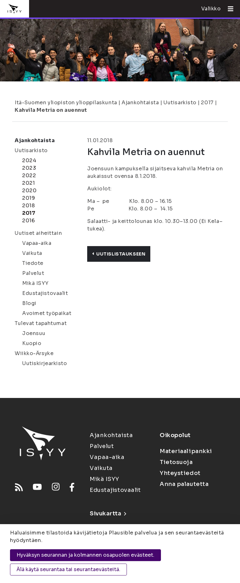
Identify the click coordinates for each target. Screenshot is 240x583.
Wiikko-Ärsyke (34, 353)
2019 (28, 198)
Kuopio (31, 343)
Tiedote (32, 263)
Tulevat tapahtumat (41, 323)
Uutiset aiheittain (38, 233)
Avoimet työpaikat (47, 313)
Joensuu (34, 333)
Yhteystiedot (180, 473)
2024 (29, 160)
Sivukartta (108, 513)
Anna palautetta (184, 484)
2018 (28, 205)
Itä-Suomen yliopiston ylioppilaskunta (66, 102)
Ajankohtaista (140, 102)
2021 (28, 183)
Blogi (29, 303)
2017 (207, 102)
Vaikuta (32, 253)
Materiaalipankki (186, 451)
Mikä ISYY (35, 283)
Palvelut (33, 273)
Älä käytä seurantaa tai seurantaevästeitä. (68, 569)
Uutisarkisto (180, 102)
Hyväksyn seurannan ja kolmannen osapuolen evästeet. (85, 555)
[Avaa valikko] (228, 8)
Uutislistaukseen (118, 254)
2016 (28, 220)
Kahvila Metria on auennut (51, 110)
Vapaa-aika (37, 243)
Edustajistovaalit (45, 293)
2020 (29, 190)
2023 (29, 168)
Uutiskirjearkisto (44, 363)
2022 (29, 175)
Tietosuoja (176, 462)
